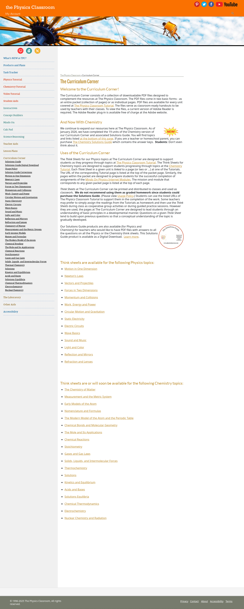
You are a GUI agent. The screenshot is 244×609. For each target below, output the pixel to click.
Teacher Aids (10, 143)
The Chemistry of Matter (80, 389)
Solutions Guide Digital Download (22, 165)
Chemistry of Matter (15, 226)
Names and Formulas (15, 237)
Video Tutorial (11, 93)
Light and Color (12, 215)
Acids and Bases (13, 276)
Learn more (131, 237)
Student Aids (10, 101)
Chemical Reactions (15, 251)
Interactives (10, 108)
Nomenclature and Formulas (83, 411)
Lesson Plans (10, 151)
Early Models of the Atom (81, 404)
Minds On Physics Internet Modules (108, 179)
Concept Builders (13, 115)
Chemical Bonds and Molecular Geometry (91, 425)
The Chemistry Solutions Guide (92, 142)
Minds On (8, 122)
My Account (12, 13)
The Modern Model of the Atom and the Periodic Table (99, 418)
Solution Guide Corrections (18, 172)
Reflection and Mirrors (16, 219)
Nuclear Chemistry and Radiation (85, 518)
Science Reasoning (13, 136)
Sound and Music (13, 212)
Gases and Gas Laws (15, 258)
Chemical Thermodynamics (18, 283)
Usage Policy (11, 169)
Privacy (184, 601)
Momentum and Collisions (18, 190)
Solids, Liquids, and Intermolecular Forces (26, 262)
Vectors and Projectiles (16, 183)
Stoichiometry (12, 254)
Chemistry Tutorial (14, 86)
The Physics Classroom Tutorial (94, 105)
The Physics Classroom (70, 75)
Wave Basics (11, 208)
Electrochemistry (13, 287)
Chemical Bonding (14, 244)
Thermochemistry (76, 468)
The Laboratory (12, 297)
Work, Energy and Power (17, 194)
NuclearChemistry (14, 290)
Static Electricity (13, 201)
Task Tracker (10, 72)
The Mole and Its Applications (19, 247)
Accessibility (10, 311)
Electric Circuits (13, 205)
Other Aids (9, 304)
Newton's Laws (12, 180)
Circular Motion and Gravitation (21, 197)
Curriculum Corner (14, 158)
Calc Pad (8, 129)
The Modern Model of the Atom (20, 240)
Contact (194, 601)
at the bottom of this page (96, 138)
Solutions (10, 269)
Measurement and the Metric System (23, 230)
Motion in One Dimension (18, 176)
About (204, 601)
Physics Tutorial (12, 79)
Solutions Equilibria (15, 279)
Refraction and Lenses (16, 222)
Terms (229, 601)
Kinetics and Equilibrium (17, 272)
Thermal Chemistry (15, 265)
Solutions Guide (13, 162)
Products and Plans (14, 65)
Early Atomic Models (15, 233)
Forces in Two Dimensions (18, 187)
